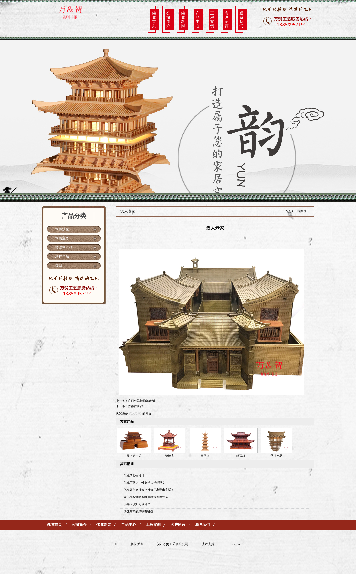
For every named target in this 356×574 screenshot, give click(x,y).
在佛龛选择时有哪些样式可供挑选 (146, 497)
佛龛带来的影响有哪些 (138, 511)
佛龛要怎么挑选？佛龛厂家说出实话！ (149, 490)
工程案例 (212, 19)
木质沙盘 (62, 229)
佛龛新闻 (183, 19)
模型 (58, 266)
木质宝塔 (62, 238)
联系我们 (241, 19)
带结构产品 (63, 247)
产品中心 (198, 19)
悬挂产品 (62, 256)
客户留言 (227, 19)
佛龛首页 (154, 19)
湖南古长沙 (135, 406)
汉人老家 (135, 413)
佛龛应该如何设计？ (137, 504)
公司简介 (168, 19)
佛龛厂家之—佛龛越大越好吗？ (144, 482)
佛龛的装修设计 (134, 475)
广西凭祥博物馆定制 (141, 400)
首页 (288, 211)
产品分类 (74, 215)
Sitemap (236, 544)
